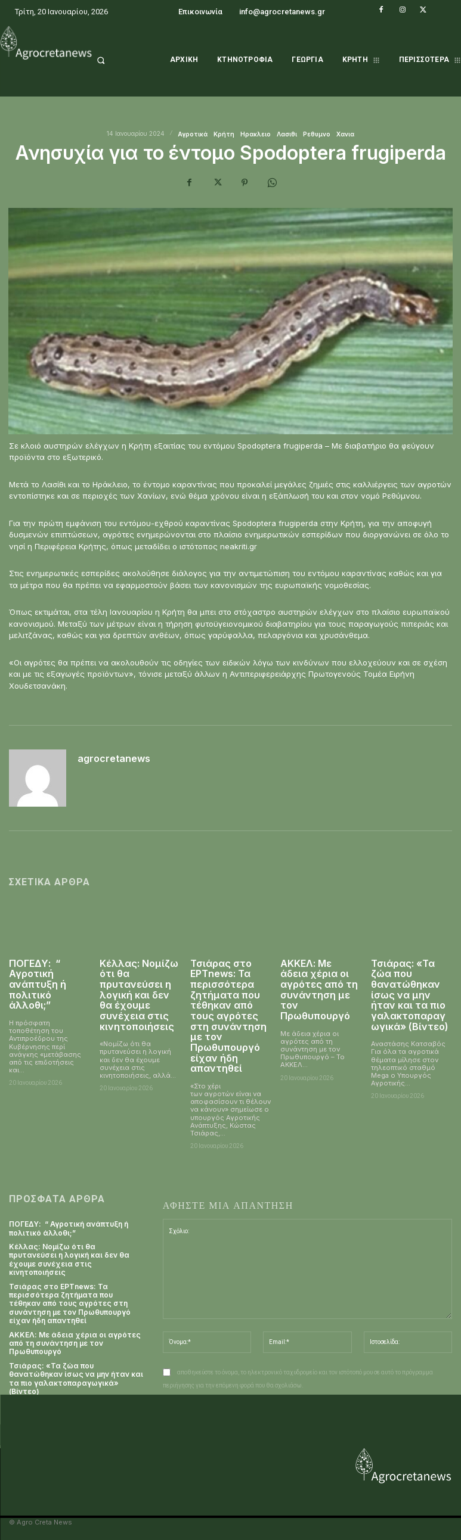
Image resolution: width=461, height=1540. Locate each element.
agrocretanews (114, 759)
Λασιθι (287, 134)
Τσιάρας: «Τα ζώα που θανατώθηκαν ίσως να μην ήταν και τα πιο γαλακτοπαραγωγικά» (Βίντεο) (409, 994)
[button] (115, 60)
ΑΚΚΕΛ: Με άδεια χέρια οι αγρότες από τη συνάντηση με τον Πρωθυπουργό (319, 989)
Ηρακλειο (255, 134)
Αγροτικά (193, 134)
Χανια (345, 134)
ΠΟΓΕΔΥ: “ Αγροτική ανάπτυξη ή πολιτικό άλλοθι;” (37, 984)
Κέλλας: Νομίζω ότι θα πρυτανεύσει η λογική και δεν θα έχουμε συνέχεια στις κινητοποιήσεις (139, 994)
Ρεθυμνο (316, 134)
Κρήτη (224, 134)
